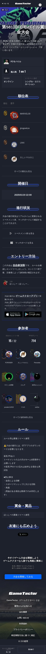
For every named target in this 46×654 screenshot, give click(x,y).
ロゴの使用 (23, 641)
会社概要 (23, 612)
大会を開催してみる (23, 576)
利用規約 (23, 624)
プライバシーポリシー (23, 630)
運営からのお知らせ (23, 606)
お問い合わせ (23, 618)
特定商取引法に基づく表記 (23, 635)
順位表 (23, 96)
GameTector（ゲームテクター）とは (23, 600)
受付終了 (31, 649)
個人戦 (18, 71)
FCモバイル (16, 62)
